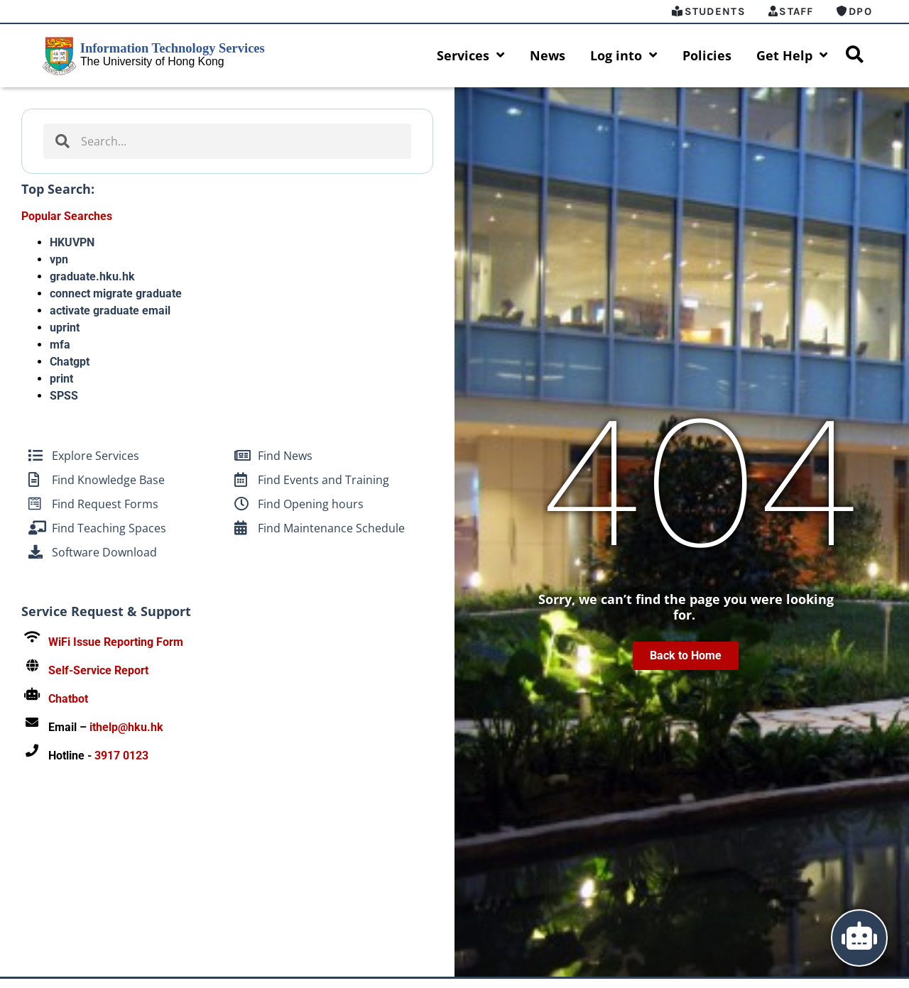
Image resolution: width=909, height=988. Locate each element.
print (61, 379)
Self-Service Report (98, 671)
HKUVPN (72, 243)
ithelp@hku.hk (126, 728)
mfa (60, 345)
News (547, 56)
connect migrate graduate (116, 294)
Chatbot (68, 699)
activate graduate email (110, 311)
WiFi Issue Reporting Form (115, 642)
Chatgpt (69, 362)
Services (471, 56)
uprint (65, 328)
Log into (624, 56)
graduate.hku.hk (92, 277)
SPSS (64, 396)
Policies (706, 56)
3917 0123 (121, 756)
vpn (59, 260)
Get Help (792, 56)
